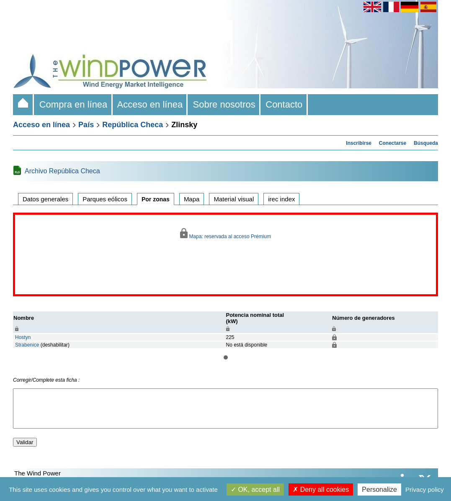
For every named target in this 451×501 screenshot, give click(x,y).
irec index (281, 199)
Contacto (284, 104)
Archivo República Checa (62, 171)
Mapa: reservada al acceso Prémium (225, 233)
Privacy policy (424, 489)
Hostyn (23, 337)
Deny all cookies (321, 489)
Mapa (192, 199)
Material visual (234, 199)
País (86, 125)
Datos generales (45, 199)
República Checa (132, 125)
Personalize (379, 489)
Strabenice (27, 345)
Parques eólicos (104, 199)
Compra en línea (73, 104)
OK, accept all (255, 489)
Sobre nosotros (224, 104)
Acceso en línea (150, 104)
